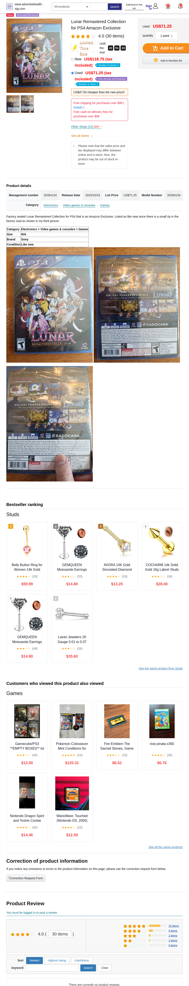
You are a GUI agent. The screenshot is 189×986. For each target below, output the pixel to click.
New (97, 62)
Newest (34, 960)
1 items (173, 940)
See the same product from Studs (161, 668)
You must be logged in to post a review (31, 912)
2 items (173, 935)
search (114, 6)
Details (77, 107)
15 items (174, 925)
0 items (173, 945)
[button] (180, 6)
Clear (104, 968)
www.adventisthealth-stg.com (29, 6)
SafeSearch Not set (134, 6)
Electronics (51, 205)
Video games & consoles (79, 205)
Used (101, 78)
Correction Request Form (26, 878)
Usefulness (81, 960)
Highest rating (57, 960)
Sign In (149, 7)
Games (105, 205)
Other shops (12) (86, 126)
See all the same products (165, 847)
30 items (60, 934)
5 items (173, 930)
